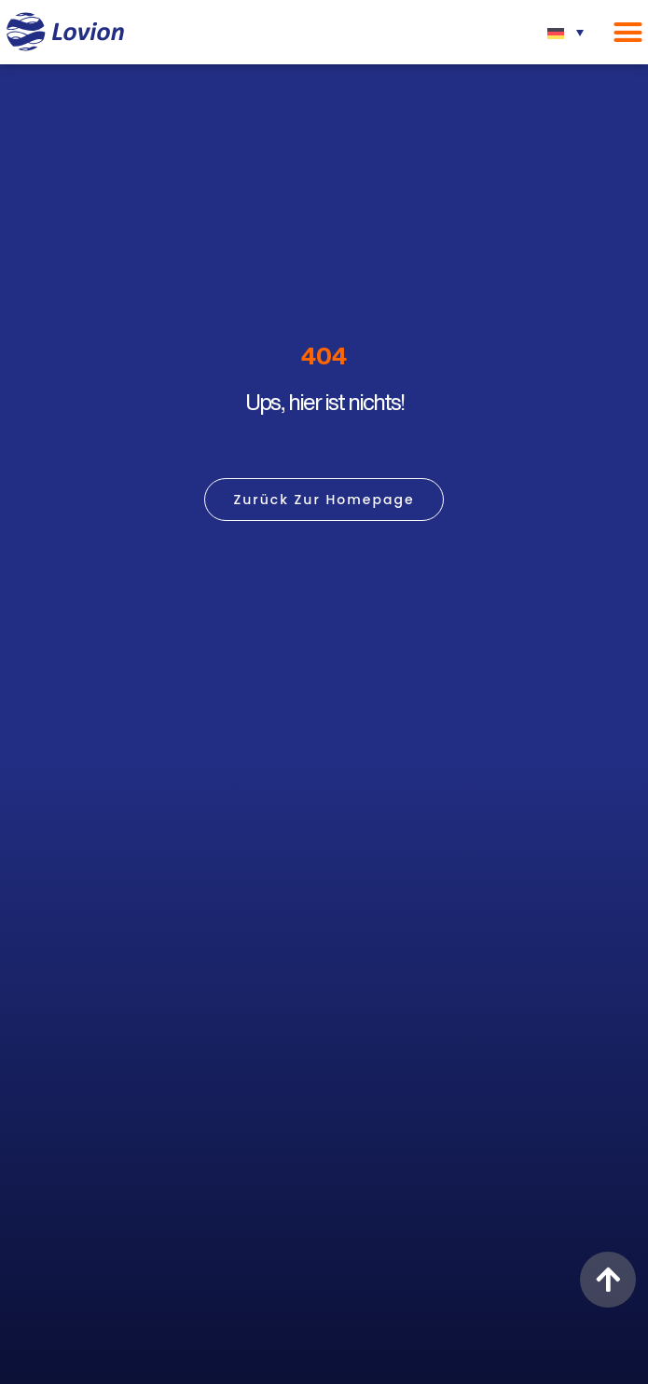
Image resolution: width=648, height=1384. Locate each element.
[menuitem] (565, 32)
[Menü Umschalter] (628, 32)
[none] (565, 32)
